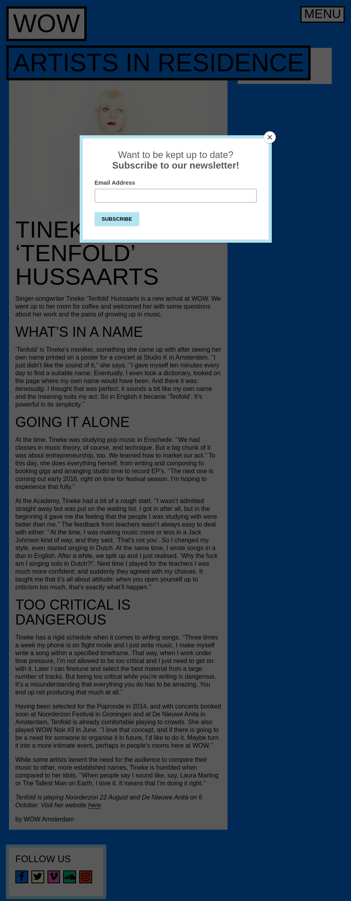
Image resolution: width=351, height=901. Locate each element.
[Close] (270, 137)
